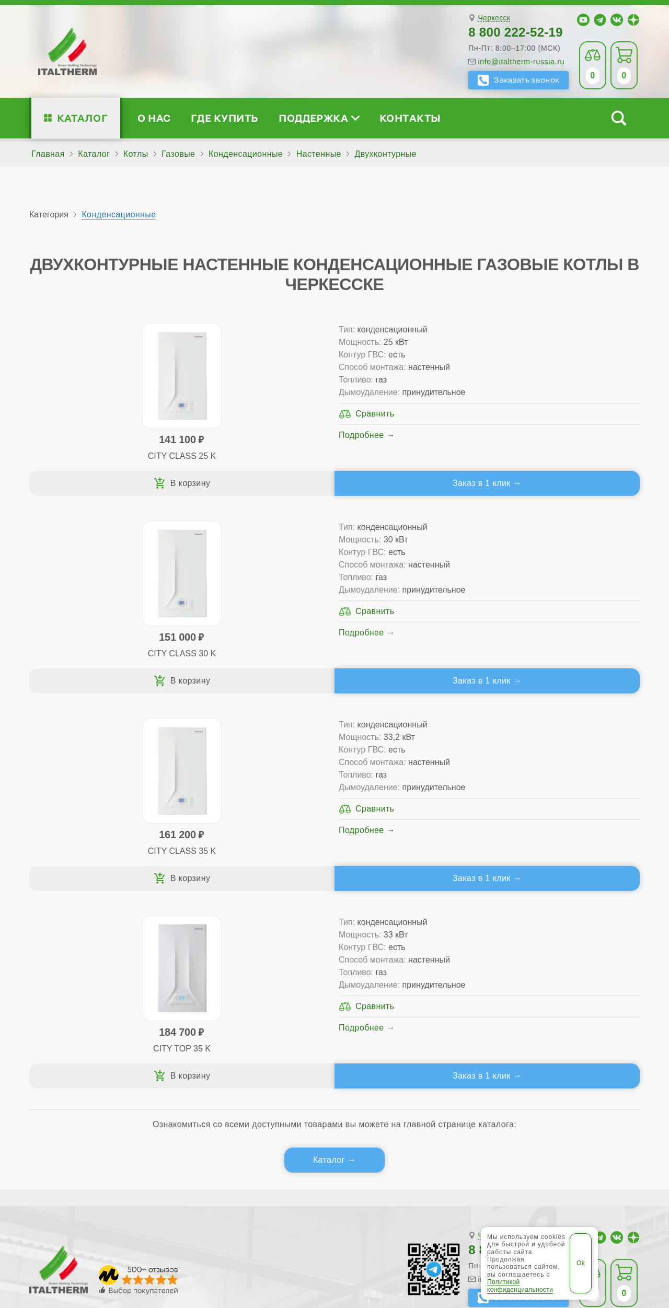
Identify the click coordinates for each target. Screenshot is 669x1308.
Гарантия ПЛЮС (407, 1004)
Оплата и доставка (412, 1020)
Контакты (410, 118)
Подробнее (163, 472)
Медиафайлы (94, 1004)
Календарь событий (549, 1054)
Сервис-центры (405, 987)
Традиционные (216, 987)
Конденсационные (119, 214)
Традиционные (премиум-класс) (251, 1004)
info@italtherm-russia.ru (521, 61)
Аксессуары (411, 1054)
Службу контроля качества (221, 1115)
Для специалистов (559, 970)
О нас (153, 118)
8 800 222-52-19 (515, 32)
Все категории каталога (204, 1228)
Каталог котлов (224, 970)
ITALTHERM (87, 1227)
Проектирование (88, 1020)
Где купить (225, 118)
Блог (63, 1054)
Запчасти (405, 1037)
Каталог (82, 118)
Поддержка (319, 118)
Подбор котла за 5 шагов (244, 1054)
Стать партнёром (543, 1020)
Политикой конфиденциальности (520, 1285)
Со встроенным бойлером (239, 1020)
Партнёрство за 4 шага (568, 1004)
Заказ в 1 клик (176, 499)
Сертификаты (82, 987)
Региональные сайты (311, 1228)
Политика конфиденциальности (433, 1228)
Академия (542, 1037)
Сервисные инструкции (556, 987)
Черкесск (494, 18)
